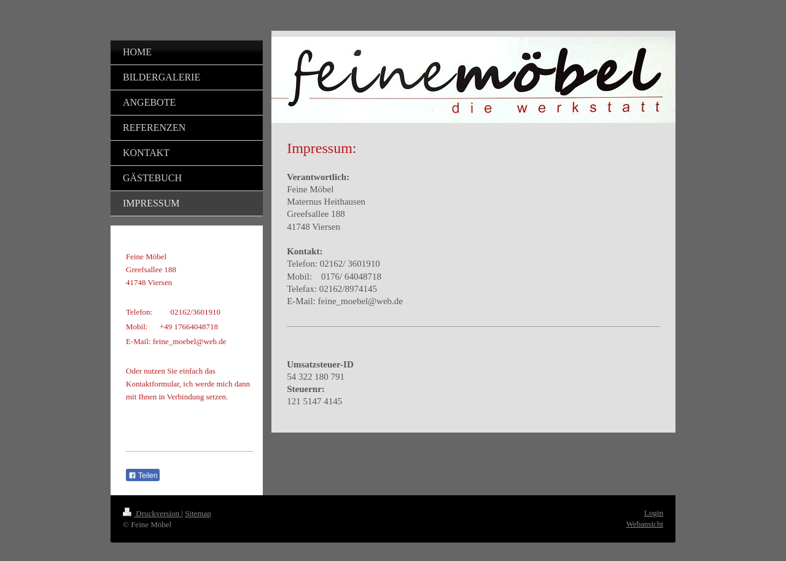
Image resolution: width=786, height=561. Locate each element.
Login (653, 512)
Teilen (142, 475)
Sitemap (198, 513)
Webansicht (644, 523)
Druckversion (152, 513)
